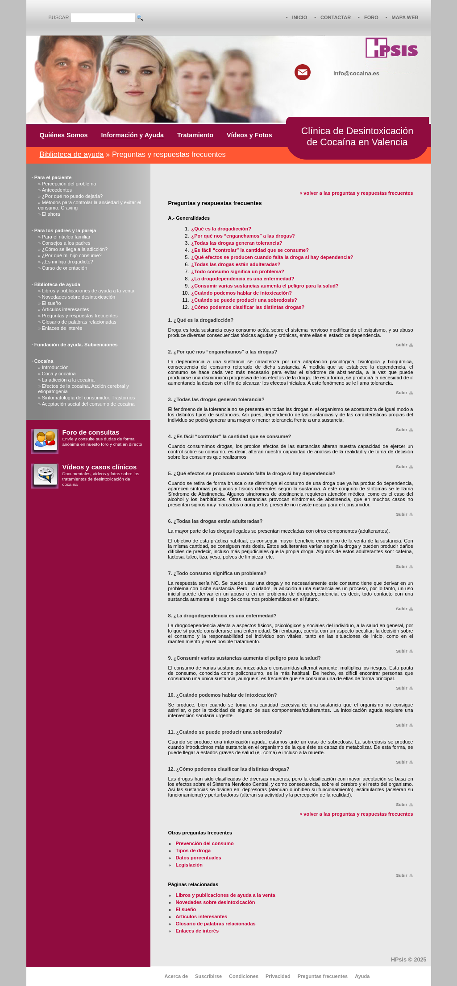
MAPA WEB (405, 17)
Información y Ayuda (132, 135)
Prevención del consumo (205, 843)
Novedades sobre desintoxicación (79, 297)
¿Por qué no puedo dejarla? (72, 196)
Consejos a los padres (66, 243)
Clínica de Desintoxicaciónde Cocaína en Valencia (357, 137)
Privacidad (278, 976)
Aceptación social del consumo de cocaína (88, 404)
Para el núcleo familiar (66, 236)
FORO (371, 17)
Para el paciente (53, 177)
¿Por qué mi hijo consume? (72, 255)
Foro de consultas (91, 432)
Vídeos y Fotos (249, 135)
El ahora (51, 214)
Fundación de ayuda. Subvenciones (76, 344)
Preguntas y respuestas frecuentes (80, 315)
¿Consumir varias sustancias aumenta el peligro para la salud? (265, 285)
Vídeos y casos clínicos (99, 467)
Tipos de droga (193, 850)
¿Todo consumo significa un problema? (237, 271)
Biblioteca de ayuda (72, 154)
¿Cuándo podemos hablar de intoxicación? (241, 293)
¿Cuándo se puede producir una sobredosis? (244, 300)
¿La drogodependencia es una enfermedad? (243, 278)
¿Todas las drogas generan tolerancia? (237, 243)
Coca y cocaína (59, 373)
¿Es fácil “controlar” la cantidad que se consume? (250, 250)
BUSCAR (59, 17)
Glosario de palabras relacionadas (79, 322)
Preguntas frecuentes (323, 976)
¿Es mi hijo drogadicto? (67, 261)
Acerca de (176, 976)
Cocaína (44, 361)
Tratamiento (195, 135)
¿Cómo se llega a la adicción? (75, 249)
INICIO (299, 17)
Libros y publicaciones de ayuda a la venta (88, 290)
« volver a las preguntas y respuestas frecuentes (356, 193)
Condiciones (243, 976)
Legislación (189, 864)
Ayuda (362, 976)
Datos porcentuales (198, 857)
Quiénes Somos (64, 135)
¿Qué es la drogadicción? (221, 228)
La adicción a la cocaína (68, 379)
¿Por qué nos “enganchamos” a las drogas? (243, 235)
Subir (401, 344)
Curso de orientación (64, 268)
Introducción (55, 367)
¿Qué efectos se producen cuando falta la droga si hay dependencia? (272, 257)
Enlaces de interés (62, 328)
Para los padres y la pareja (65, 230)
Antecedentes (57, 190)
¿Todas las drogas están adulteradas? (236, 264)
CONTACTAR (335, 17)
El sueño (51, 303)
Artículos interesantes (65, 309)
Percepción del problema (69, 183)
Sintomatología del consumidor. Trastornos (88, 397)
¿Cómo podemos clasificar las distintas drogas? (248, 307)
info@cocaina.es (356, 73)
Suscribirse (208, 976)
